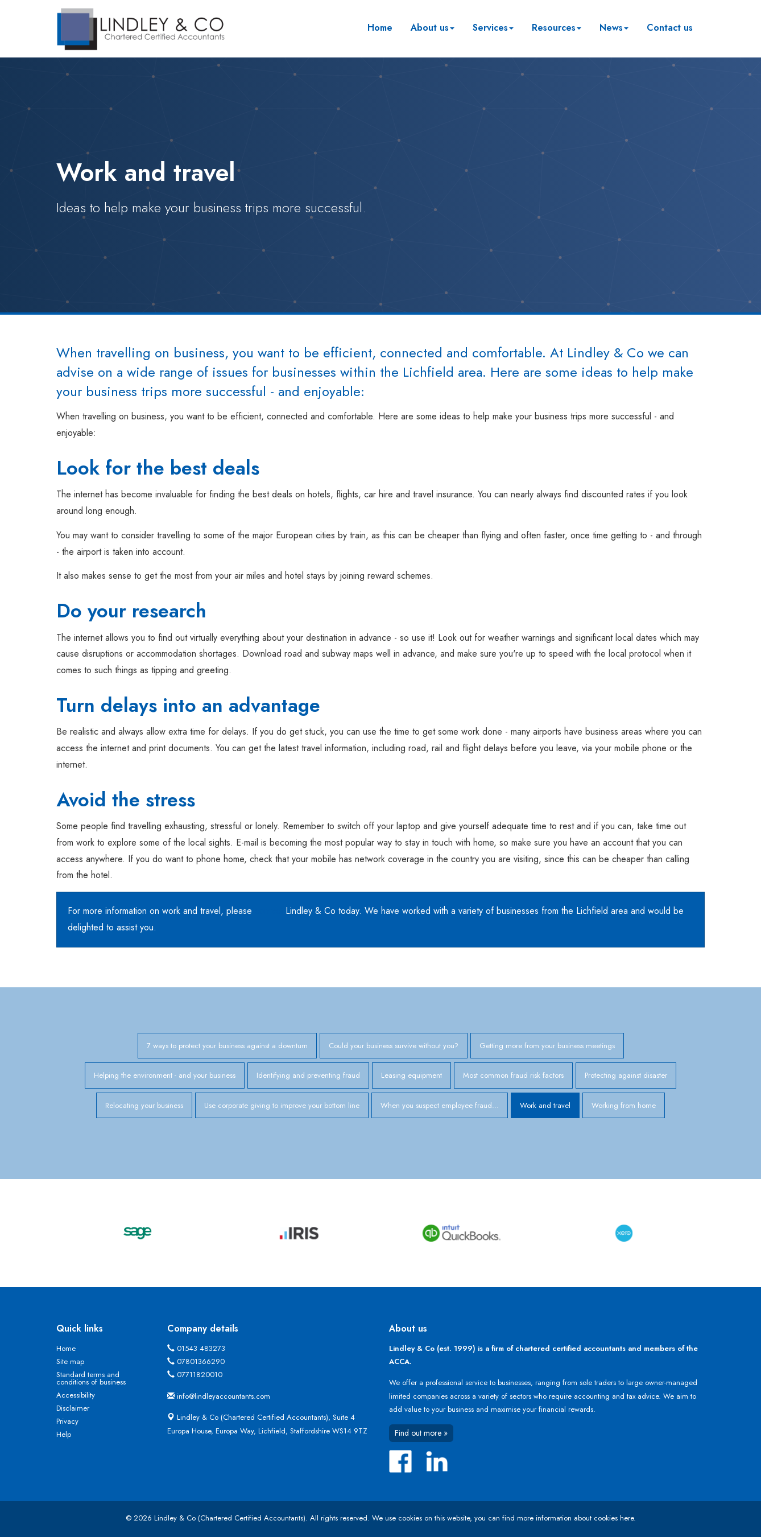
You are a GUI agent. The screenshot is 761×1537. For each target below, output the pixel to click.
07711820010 (199, 1374)
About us (432, 27)
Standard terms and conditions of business (91, 1378)
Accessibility (75, 1395)
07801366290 (201, 1361)
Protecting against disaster (626, 1075)
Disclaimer (72, 1408)
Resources (556, 27)
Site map (70, 1361)
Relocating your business (144, 1105)
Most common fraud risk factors (513, 1075)
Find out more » (421, 1433)
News (613, 27)
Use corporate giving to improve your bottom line (281, 1105)
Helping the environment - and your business (164, 1075)
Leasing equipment (411, 1075)
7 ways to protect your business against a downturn (227, 1045)
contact (269, 910)
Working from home (624, 1105)
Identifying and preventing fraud (308, 1075)
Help (63, 1434)
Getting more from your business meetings (547, 1045)
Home (379, 27)
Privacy (67, 1421)
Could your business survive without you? (393, 1045)
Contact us (670, 27)
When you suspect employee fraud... (440, 1105)
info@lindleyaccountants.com (223, 1396)
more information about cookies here (575, 1518)
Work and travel (545, 1105)
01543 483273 (201, 1348)
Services (493, 27)
